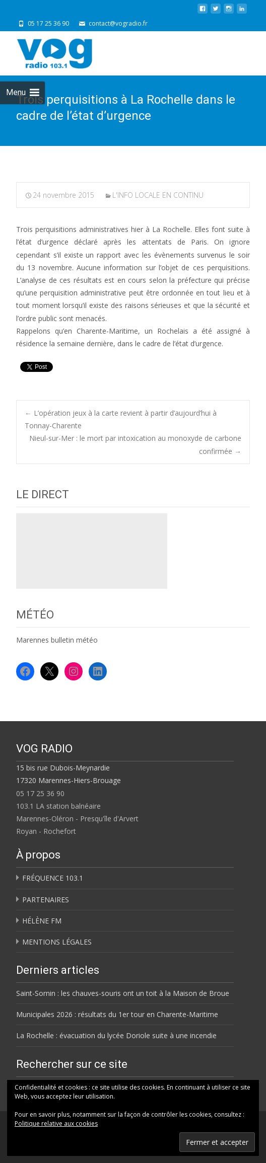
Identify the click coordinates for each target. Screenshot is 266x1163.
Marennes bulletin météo (57, 640)
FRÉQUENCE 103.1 (52, 878)
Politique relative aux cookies (56, 1123)
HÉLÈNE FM (41, 920)
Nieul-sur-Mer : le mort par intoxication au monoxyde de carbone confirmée (135, 444)
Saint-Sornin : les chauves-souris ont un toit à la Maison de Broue (122, 993)
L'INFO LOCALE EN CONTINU (158, 195)
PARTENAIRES (45, 899)
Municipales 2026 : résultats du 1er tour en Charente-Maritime (117, 1014)
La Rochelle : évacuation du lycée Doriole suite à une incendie (116, 1035)
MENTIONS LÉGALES (57, 942)
